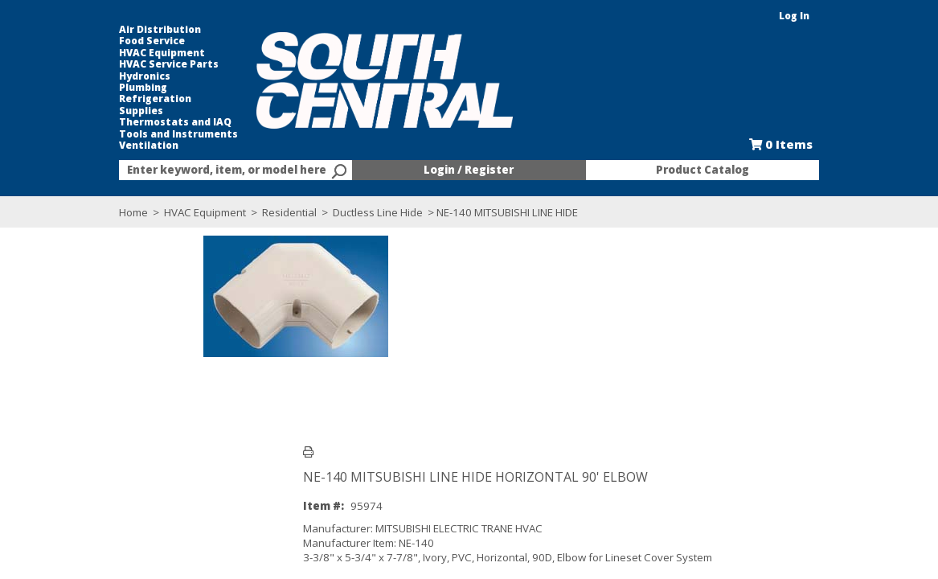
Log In (878, 16)
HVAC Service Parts (85, 64)
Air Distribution (76, 29)
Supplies (57, 111)
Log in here (316, 381)
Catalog (344, 418)
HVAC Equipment (78, 53)
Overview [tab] (64, 465)
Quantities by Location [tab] (285, 465)
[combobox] (180, 170)
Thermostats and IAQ (91, 122)
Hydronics (61, 76)
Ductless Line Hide (294, 212)
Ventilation (65, 145)
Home (49, 212)
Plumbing (59, 87)
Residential (206, 212)
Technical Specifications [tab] (159, 465)
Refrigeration (71, 99)
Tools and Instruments (94, 134)
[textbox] (172, 170)
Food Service (68, 41)
